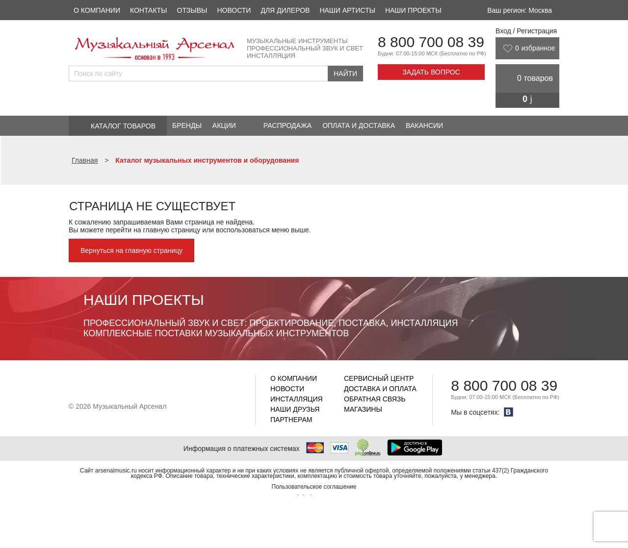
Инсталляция (296, 399)
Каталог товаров (123, 126)
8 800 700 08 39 (431, 42)
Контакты (148, 10)
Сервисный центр (379, 378)
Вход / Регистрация (526, 31)
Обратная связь (374, 399)
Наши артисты (347, 10)
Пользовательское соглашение (314, 486)
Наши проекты (413, 10)
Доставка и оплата (380, 389)
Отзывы (192, 10)
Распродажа (287, 125)
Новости (234, 10)
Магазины (363, 409)
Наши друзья (294, 409)
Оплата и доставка (358, 125)
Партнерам (291, 419)
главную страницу (171, 230)
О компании (97, 10)
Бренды (187, 125)
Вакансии (424, 125)
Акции (224, 125)
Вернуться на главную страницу (131, 250)
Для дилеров (285, 10)
